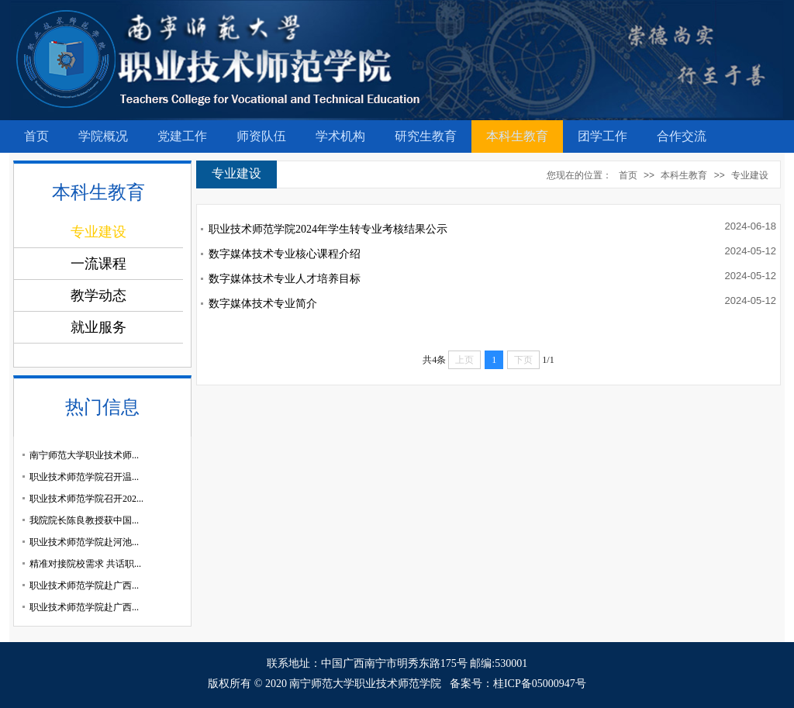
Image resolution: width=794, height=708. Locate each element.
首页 (36, 136)
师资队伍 (261, 136)
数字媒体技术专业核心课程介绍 (285, 254)
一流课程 (98, 263)
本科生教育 (517, 136)
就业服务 (98, 327)
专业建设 (749, 175)
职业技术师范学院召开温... (84, 476)
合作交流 (681, 136)
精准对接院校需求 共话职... (85, 563)
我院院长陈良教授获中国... (84, 520)
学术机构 (340, 136)
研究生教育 (426, 136)
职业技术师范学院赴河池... (84, 542)
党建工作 (182, 136)
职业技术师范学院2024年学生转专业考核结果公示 (328, 229)
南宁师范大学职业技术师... (84, 455)
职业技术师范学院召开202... (86, 498)
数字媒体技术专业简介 (263, 303)
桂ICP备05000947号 (539, 683)
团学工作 (602, 136)
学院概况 (103, 136)
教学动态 (98, 295)
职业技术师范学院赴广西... (84, 585)
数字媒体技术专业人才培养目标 (285, 279)
